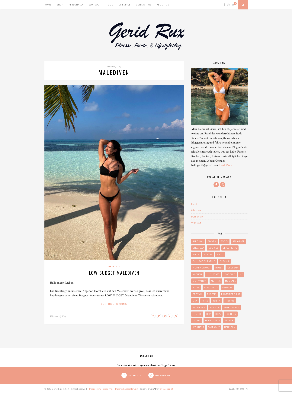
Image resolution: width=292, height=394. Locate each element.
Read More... (226, 165)
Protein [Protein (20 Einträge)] (212, 294)
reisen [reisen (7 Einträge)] (216, 300)
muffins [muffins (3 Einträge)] (216, 281)
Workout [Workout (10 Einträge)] (214, 327)
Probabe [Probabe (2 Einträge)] (227, 287)
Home (47, 4)
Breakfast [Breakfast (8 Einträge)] (238, 241)
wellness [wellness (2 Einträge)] (198, 327)
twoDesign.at (166, 388)
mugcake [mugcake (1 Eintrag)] (230, 281)
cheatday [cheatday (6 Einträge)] (198, 248)
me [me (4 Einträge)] (241, 274)
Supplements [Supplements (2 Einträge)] (231, 307)
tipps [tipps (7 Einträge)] (218, 314)
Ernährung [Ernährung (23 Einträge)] (230, 248)
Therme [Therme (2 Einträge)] (197, 314)
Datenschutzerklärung (126, 388)
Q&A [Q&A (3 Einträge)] (195, 300)
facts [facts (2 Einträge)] (196, 254)
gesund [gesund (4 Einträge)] (224, 261)
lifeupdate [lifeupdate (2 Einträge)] (213, 274)
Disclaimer (108, 388)
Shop (60, 4)
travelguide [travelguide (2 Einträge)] (212, 320)
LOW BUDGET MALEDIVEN (114, 272)
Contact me (143, 4)
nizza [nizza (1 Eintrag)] (196, 287)
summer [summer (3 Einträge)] (214, 307)
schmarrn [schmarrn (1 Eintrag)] (199, 307)
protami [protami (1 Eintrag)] (198, 294)
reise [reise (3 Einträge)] (205, 300)
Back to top (238, 388)
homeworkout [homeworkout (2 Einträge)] (202, 267)
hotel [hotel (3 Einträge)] (219, 267)
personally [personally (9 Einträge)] (211, 287)
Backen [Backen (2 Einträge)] (212, 241)
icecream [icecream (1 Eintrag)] (232, 267)
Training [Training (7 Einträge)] (231, 314)
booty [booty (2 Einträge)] (224, 241)
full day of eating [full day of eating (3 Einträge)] (204, 261)
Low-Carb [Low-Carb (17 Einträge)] (229, 274)
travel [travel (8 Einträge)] (197, 320)
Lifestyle (124, 4)
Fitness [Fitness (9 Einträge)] (208, 254)
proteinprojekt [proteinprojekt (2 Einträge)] (230, 294)
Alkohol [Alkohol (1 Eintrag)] (198, 241)
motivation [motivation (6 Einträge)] (200, 281)
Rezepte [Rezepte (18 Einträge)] (229, 300)
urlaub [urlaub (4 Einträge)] (228, 320)
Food (110, 4)
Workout (95, 4)
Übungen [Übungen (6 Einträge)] (229, 327)
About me (163, 4)
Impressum (95, 388)
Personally (76, 4)
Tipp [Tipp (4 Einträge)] (208, 314)
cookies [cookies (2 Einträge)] (213, 248)
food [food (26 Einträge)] (220, 254)
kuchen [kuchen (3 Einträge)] (197, 274)
